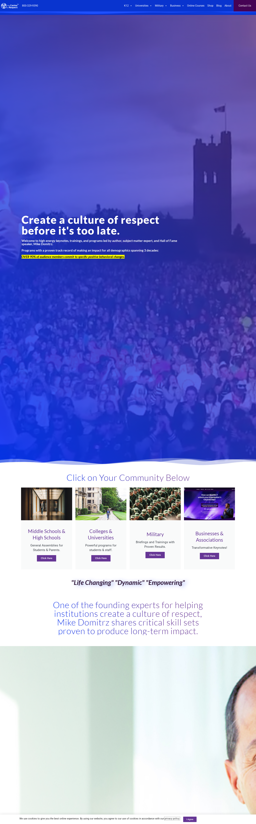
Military (161, 5)
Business (177, 5)
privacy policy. (172, 818)
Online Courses (195, 5)
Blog (219, 5)
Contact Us (245, 5)
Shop (210, 5)
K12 (128, 5)
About (227, 5)
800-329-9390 (30, 5)
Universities (143, 5)
